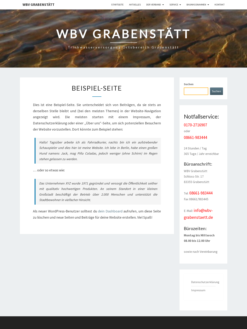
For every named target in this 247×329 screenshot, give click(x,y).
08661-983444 (195, 137)
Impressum (198, 290)
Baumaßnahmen (196, 4)
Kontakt (220, 4)
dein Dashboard (110, 211)
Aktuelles (135, 4)
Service (173, 4)
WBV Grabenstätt (38, 4)
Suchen (188, 84)
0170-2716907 (195, 124)
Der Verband (153, 4)
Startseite (117, 4)
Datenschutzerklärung (205, 282)
